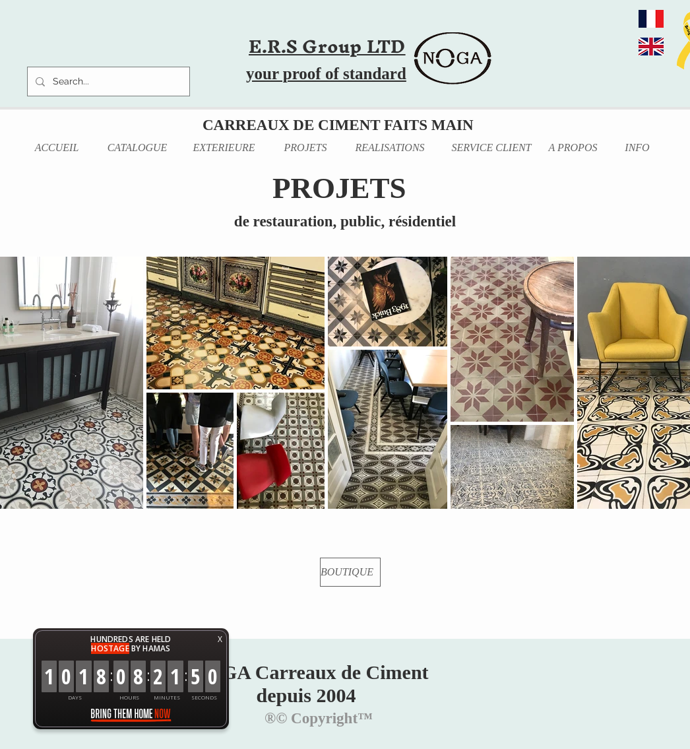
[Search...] (107, 81)
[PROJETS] (305, 148)
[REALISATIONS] (390, 148)
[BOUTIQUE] (350, 572)
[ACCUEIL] (57, 148)
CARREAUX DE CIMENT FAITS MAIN (338, 125)
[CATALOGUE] (137, 148)
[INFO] (637, 148)
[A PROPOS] (573, 148)
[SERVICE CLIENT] (491, 148)
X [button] (220, 639)
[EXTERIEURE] (224, 148)
